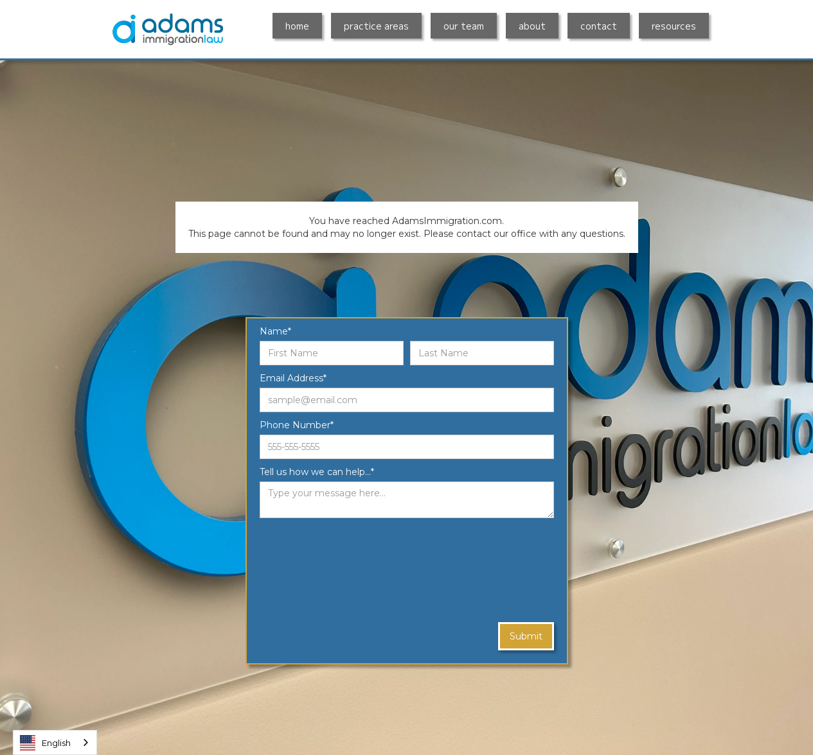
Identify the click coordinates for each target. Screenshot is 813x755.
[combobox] (55, 742)
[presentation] (312, 571)
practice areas (376, 25)
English (45, 743)
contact (598, 25)
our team (463, 25)
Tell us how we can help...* (317, 472)
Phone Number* (297, 425)
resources (674, 25)
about (532, 25)
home (297, 25)
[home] (168, 29)
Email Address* (293, 378)
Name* (275, 331)
